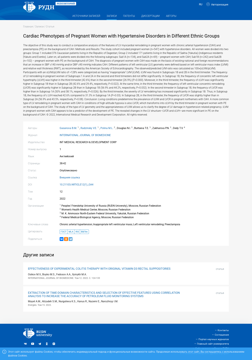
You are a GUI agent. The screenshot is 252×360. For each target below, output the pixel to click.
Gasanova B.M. (68, 133)
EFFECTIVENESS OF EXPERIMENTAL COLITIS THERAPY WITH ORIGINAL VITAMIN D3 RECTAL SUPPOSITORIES (99, 274)
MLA (71, 237)
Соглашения (222, 334)
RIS (77, 237)
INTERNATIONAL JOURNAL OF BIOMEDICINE (85, 140)
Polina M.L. (106, 133)
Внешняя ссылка (70, 183)
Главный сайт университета (213, 343)
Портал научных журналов (213, 339)
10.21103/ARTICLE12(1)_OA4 (76, 190)
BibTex (84, 237)
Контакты (223, 330)
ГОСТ (63, 237)
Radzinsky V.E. (89, 133)
